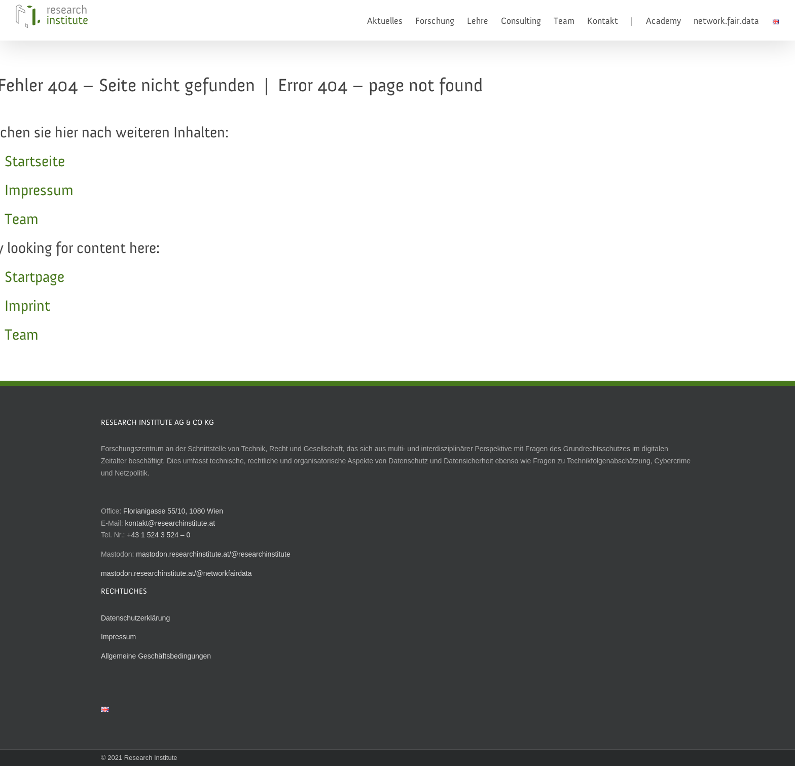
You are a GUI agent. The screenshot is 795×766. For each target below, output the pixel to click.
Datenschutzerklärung (135, 618)
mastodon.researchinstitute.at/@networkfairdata (176, 573)
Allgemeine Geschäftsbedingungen (156, 656)
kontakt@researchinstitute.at (170, 523)
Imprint (27, 306)
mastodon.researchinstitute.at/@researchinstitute (213, 554)
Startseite (35, 162)
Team (22, 220)
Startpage (34, 277)
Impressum (39, 191)
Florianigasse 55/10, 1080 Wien (173, 511)
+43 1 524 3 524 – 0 (158, 535)
